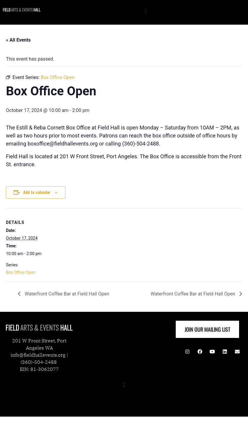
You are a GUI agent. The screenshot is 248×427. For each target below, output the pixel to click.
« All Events (18, 40)
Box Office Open (20, 272)
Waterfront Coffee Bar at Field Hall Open (66, 294)
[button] (145, 11)
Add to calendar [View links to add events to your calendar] (36, 192)
